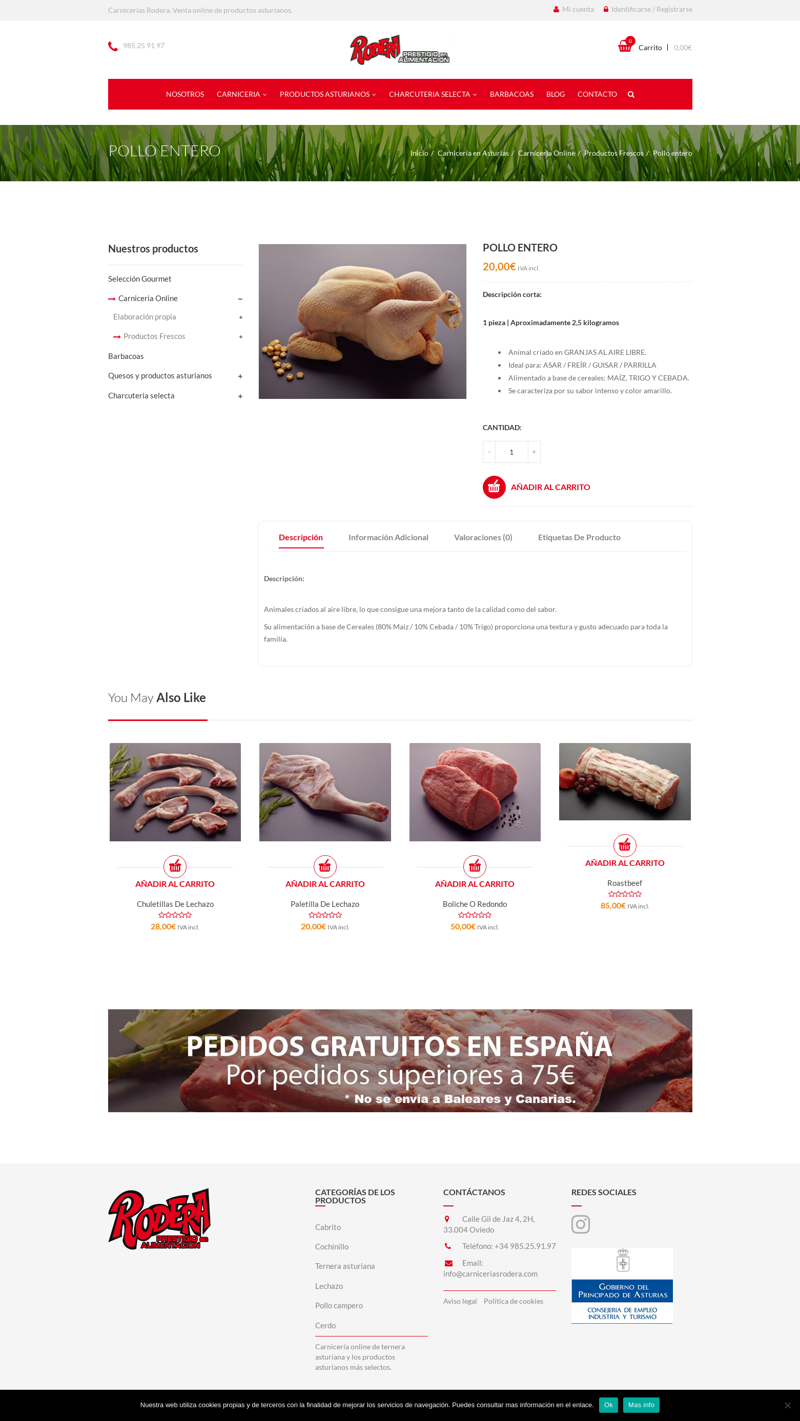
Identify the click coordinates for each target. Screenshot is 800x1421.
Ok (608, 1405)
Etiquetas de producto (579, 537)
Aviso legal (460, 1301)
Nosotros (185, 94)
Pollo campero (339, 1305)
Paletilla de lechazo (325, 903)
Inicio (419, 153)
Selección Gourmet (140, 278)
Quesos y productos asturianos (160, 375)
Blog (555, 94)
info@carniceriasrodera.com (490, 1273)
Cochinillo (331, 1246)
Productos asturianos (328, 94)
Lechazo (329, 1285)
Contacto (597, 94)
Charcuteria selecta (433, 94)
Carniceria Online (546, 153)
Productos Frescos (614, 153)
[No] (787, 1405)
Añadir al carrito (536, 487)
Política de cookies (513, 1301)
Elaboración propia (144, 316)
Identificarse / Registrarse (648, 9)
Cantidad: (502, 427)
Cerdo (325, 1325)
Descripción (301, 537)
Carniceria (242, 94)
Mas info (641, 1405)
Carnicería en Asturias (473, 153)
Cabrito (328, 1227)
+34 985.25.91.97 (525, 1245)
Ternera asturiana (345, 1265)
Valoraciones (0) (483, 537)
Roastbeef (624, 882)
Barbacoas (512, 94)
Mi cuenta (573, 9)
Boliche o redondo (475, 903)
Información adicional (388, 537)
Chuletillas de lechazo (175, 903)
